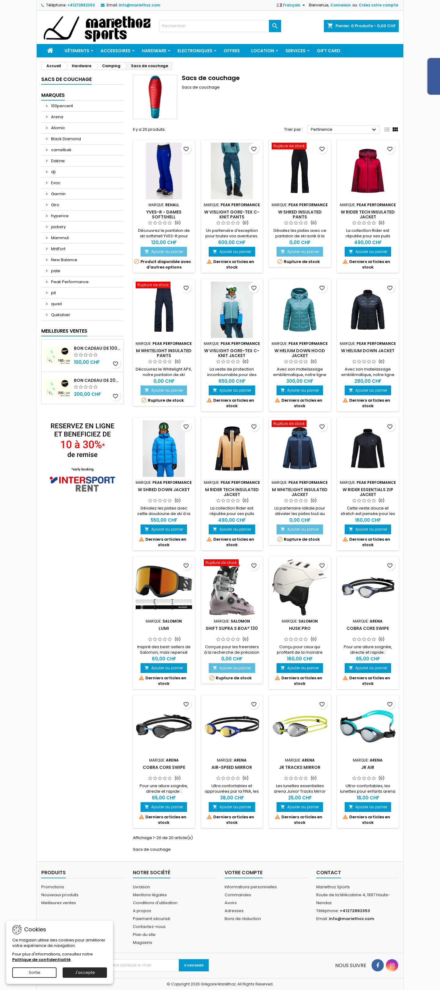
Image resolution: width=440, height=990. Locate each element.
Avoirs (231, 903)
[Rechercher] (220, 26)
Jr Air (367, 767)
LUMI (164, 628)
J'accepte (85, 972)
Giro (54, 205)
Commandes (238, 895)
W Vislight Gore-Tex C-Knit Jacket (231, 353)
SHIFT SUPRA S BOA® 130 (232, 628)
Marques (53, 95)
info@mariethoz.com (139, 5)
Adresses (234, 911)
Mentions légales (150, 895)
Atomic (57, 128)
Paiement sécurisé (151, 919)
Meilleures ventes (58, 903)
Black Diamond (65, 139)
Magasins (142, 942)
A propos (142, 911)
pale (55, 271)
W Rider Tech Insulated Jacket (368, 214)
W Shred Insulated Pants (300, 214)
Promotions (52, 887)
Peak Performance (69, 282)
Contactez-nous (149, 927)
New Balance (63, 260)
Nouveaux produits (60, 895)
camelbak (61, 150)
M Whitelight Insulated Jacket (300, 492)
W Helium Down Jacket (367, 351)
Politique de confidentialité (41, 960)
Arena (56, 117)
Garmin (58, 194)
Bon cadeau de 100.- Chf (97, 348)
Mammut (59, 238)
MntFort (57, 249)
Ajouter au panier (164, 251)
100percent (61, 106)
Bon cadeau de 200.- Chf (97, 380)
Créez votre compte (378, 5)
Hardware (154, 51)
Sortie (34, 972)
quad (56, 304)
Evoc (55, 183)
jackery (58, 227)
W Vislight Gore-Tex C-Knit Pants (231, 214)
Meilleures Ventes (64, 330)
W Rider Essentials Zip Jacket (368, 492)
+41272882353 (81, 5)
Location (262, 51)
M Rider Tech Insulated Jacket (232, 492)
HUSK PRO (300, 628)
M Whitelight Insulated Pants (164, 353)
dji (53, 172)
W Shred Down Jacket (164, 490)
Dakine (57, 161)
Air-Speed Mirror (231, 767)
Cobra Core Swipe (367, 628)
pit (53, 293)
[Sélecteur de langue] (291, 5)
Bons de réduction (243, 919)
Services (295, 51)
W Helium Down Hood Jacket (299, 353)
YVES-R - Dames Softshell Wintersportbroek (163, 217)
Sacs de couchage (66, 79)
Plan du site (144, 934)
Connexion (340, 5)
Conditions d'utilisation (155, 903)
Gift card (328, 51)
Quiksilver (60, 315)
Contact (328, 872)
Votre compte (243, 872)
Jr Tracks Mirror (300, 767)
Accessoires (115, 51)
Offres (232, 51)
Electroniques (195, 51)
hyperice (59, 216)
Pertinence (344, 129)
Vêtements (76, 51)
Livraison (141, 887)
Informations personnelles (251, 887)
